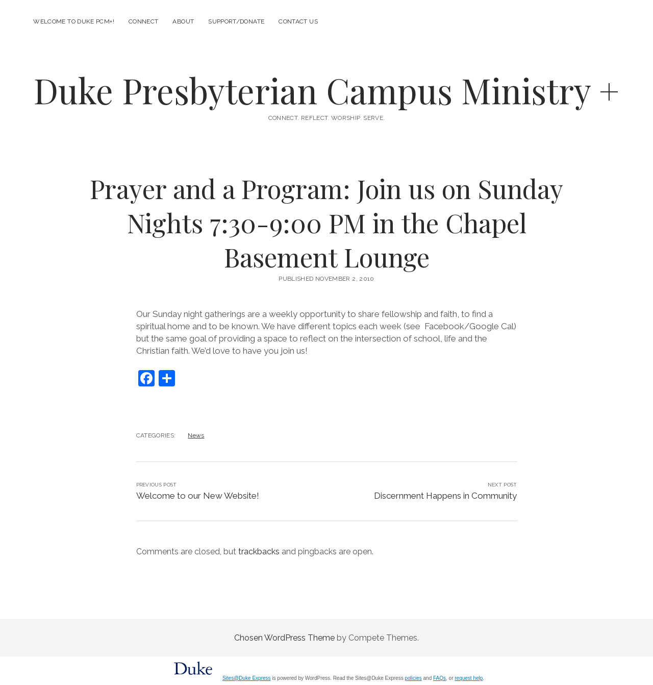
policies (413, 678)
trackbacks (259, 551)
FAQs (439, 678)
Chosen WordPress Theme (284, 638)
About (183, 21)
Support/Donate (236, 21)
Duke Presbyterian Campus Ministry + (326, 90)
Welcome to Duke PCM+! (73, 21)
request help (469, 678)
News (196, 435)
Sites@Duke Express (246, 678)
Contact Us (298, 21)
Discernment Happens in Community (445, 496)
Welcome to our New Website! (197, 496)
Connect (144, 21)
